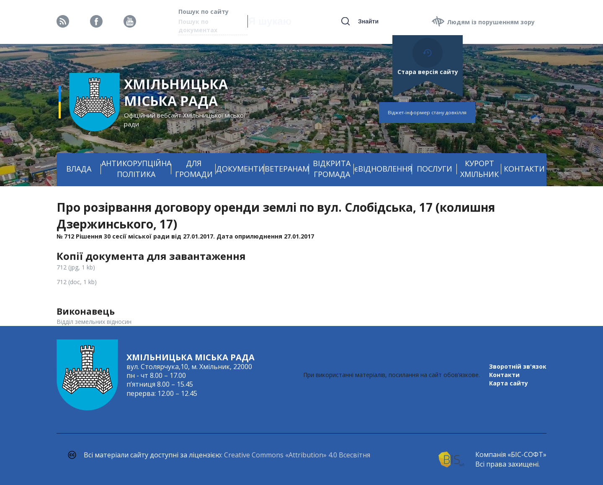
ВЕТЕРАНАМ (287, 169)
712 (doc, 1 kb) (77, 282)
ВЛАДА (78, 169)
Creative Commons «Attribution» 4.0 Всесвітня (297, 454)
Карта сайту (508, 383)
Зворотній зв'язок (517, 366)
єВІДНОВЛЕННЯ (383, 169)
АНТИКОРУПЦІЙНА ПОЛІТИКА (136, 168)
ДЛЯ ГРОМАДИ (194, 168)
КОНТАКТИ (524, 169)
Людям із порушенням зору (491, 22)
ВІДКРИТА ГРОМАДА (331, 168)
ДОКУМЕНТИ (240, 169)
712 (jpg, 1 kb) (76, 267)
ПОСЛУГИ (434, 169)
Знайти (368, 21)
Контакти (504, 375)
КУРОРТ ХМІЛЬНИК (479, 168)
